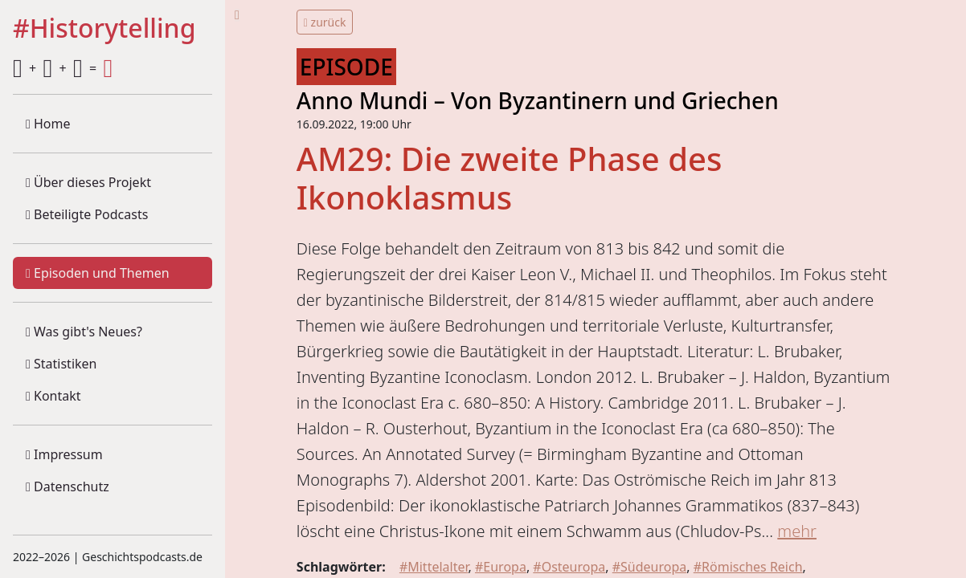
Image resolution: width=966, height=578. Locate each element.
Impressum (64, 454)
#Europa (500, 567)
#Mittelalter (434, 567)
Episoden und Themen (98, 273)
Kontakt (53, 396)
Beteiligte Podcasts (87, 214)
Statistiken (61, 363)
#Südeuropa (649, 567)
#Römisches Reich (748, 567)
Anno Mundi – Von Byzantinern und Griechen (538, 100)
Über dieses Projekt (88, 182)
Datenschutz (67, 486)
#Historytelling (104, 29)
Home (48, 123)
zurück (325, 22)
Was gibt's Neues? (84, 331)
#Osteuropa (569, 567)
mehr (797, 531)
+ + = (63, 68)
